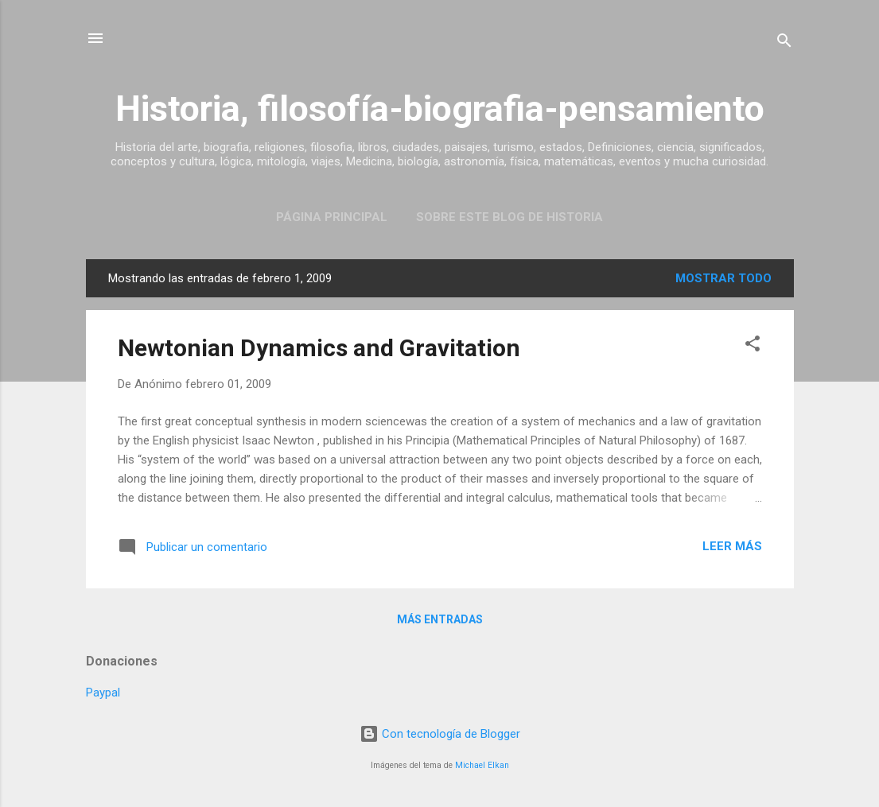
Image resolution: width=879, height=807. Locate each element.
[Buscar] (784, 43)
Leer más (732, 546)
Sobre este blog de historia (509, 217)
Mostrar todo (723, 278)
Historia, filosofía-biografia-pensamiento (439, 108)
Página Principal (331, 217)
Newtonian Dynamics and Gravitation (319, 348)
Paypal (103, 692)
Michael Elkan (482, 765)
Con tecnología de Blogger (440, 734)
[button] (752, 346)
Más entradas (440, 619)
